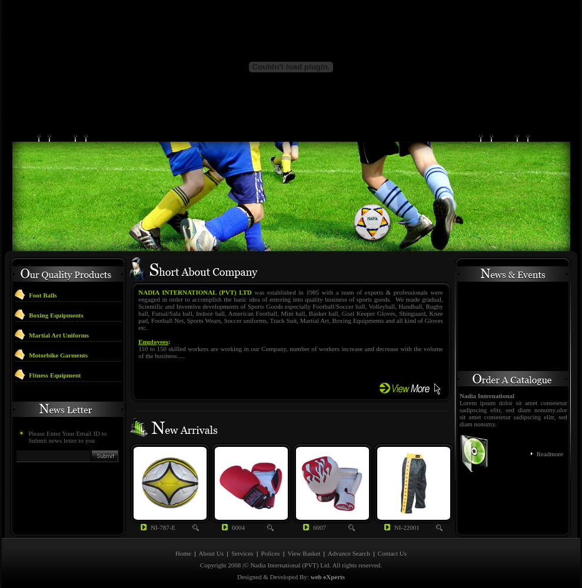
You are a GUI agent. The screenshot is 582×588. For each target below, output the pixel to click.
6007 (319, 527)
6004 (238, 527)
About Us (210, 553)
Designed (249, 576)
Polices (271, 553)
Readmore (550, 453)
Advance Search (349, 553)
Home (183, 553)
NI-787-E (163, 527)
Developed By (288, 576)
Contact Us (392, 553)
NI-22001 (407, 527)
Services (242, 553)
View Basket (303, 553)
